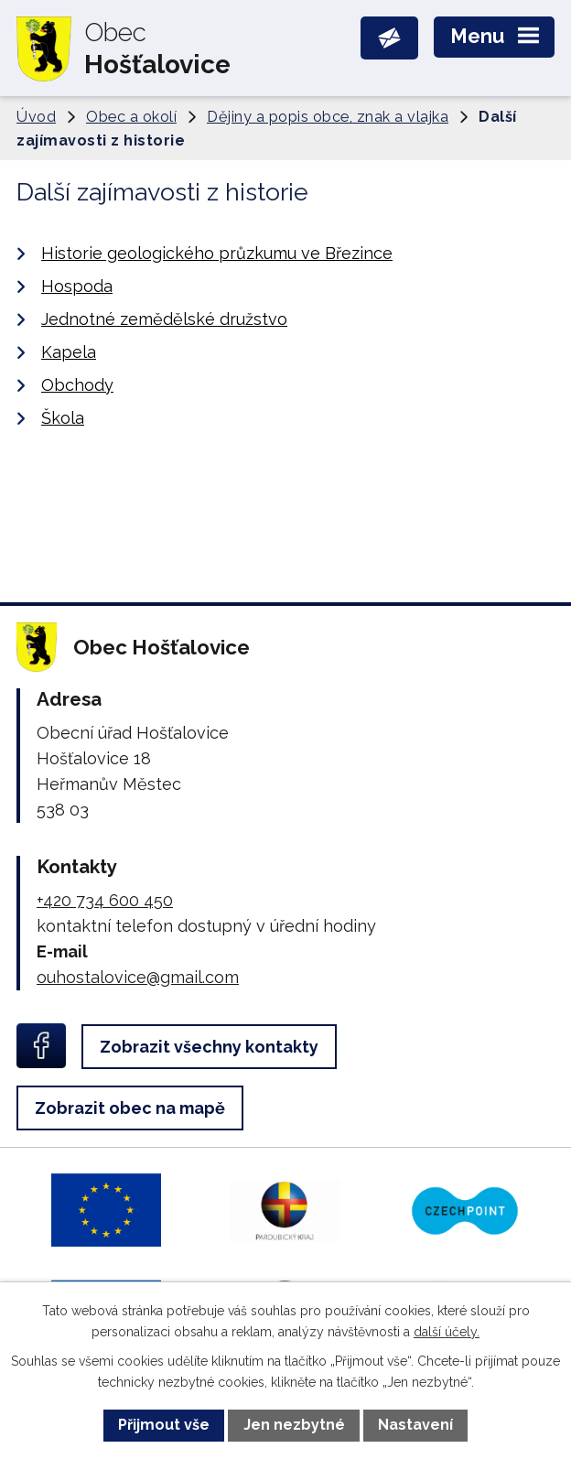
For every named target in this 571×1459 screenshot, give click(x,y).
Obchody (77, 384)
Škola (62, 417)
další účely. (446, 1331)
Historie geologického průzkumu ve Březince (217, 253)
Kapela (68, 352)
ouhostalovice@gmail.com (138, 977)
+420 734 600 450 (105, 900)
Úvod (36, 116)
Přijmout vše (164, 1424)
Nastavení (415, 1424)
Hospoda (77, 286)
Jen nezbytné (294, 1424)
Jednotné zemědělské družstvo (164, 319)
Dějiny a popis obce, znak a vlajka (327, 116)
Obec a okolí (131, 116)
